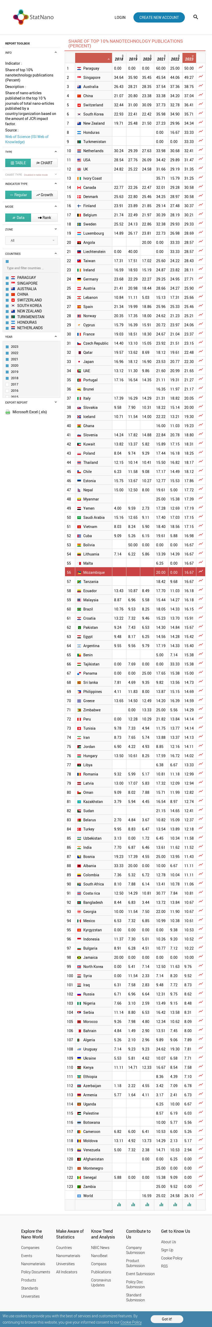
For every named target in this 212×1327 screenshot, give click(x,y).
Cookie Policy (131, 1322)
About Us (168, 1241)
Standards (29, 1288)
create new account (159, 17)
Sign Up (167, 1249)
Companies (30, 1247)
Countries (64, 1247)
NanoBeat (99, 1255)
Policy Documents (35, 1271)
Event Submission (140, 1273)
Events (26, 1255)
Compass (99, 1263)
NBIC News (100, 1247)
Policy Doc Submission (135, 1284)
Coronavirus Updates (101, 1282)
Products (28, 1280)
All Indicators (66, 1271)
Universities (30, 1296)
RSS (164, 1266)
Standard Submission (135, 1297)
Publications (101, 1271)
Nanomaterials (33, 1263)
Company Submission (135, 1250)
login (120, 17)
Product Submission (135, 1263)
